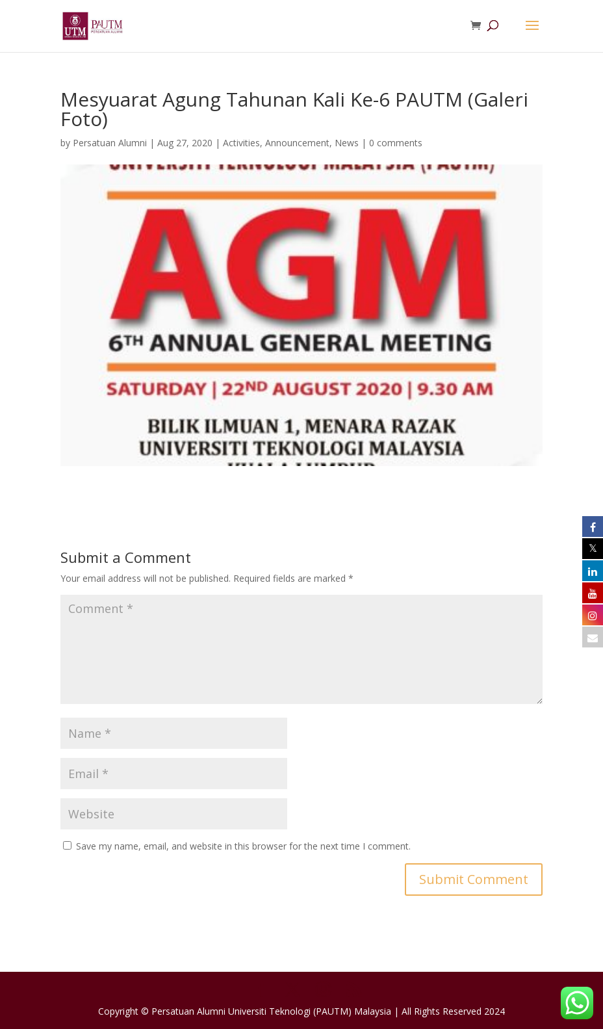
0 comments (395, 143)
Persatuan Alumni (110, 143)
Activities (241, 143)
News (347, 143)
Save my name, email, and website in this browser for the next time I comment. (243, 846)
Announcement (297, 143)
